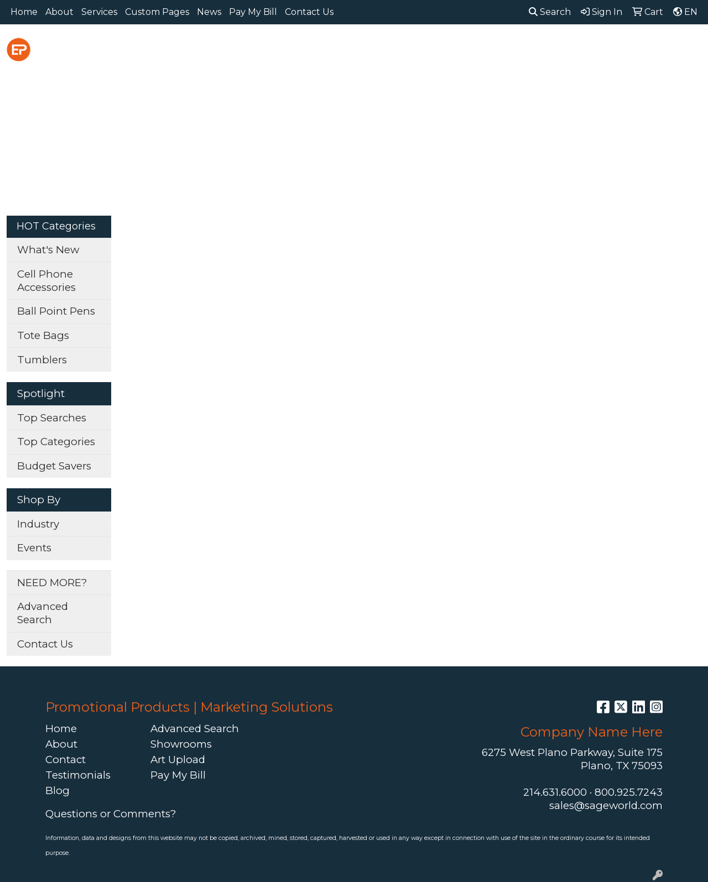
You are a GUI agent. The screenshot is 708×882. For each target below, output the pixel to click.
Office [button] (587, 48)
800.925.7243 (629, 792)
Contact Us (309, 12)
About (59, 12)
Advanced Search (42, 613)
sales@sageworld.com (606, 805)
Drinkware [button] (366, 48)
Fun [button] (421, 48)
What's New (48, 249)
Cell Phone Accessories (46, 281)
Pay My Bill (253, 12)
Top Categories (56, 441)
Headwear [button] (476, 48)
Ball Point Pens (56, 311)
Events (34, 547)
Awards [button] (259, 48)
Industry (38, 524)
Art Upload (177, 759)
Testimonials (78, 775)
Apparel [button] (201, 48)
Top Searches (51, 417)
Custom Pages (157, 12)
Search (550, 12)
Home (24, 12)
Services (99, 12)
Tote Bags (43, 335)
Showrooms (181, 744)
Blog (57, 790)
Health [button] (537, 48)
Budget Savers (54, 466)
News (209, 12)
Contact (65, 759)
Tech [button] (632, 48)
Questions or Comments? (110, 813)
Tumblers (42, 359)
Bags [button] (309, 48)
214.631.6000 (555, 792)
